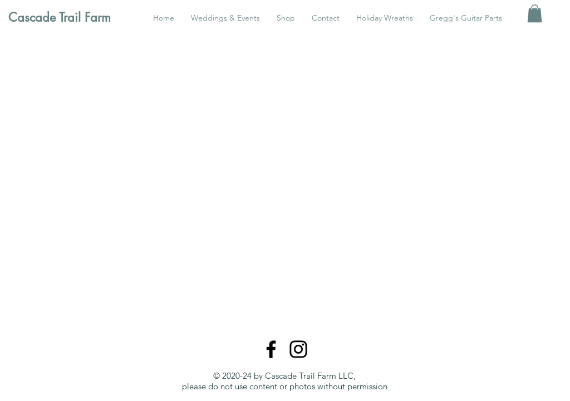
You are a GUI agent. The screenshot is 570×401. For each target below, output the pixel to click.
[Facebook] (271, 349)
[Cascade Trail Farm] (64, 17)
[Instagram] (298, 349)
